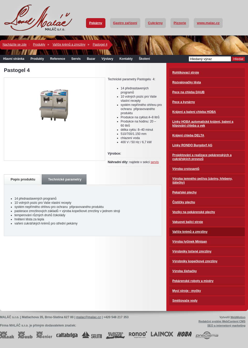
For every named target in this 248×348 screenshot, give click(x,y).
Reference (57, 59)
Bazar (91, 59)
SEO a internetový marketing (226, 325)
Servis (76, 59)
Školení (144, 59)
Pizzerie (180, 23)
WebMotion (237, 317)
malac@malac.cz (88, 317)
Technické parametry (64, 179)
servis (155, 162)
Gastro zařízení (125, 23)
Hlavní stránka (13, 59)
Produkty (39, 44)
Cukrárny (155, 23)
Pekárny (95, 23)
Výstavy (107, 59)
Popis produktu (23, 179)
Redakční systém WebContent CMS (221, 321)
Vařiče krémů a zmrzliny (68, 44)
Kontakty (126, 59)
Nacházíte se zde (15, 44)
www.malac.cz (208, 23)
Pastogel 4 (100, 44)
